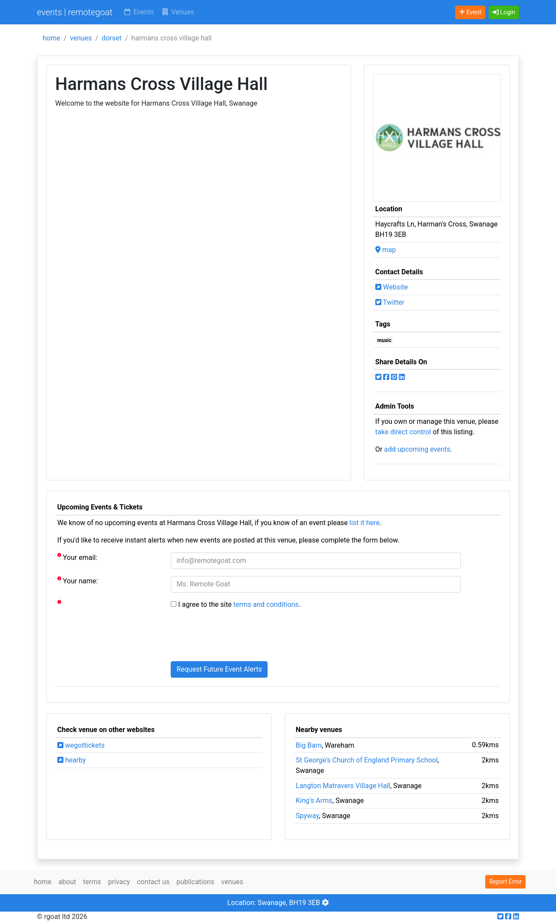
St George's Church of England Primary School (367, 760)
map (385, 250)
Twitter (389, 302)
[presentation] (237, 637)
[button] (504, 12)
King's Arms (314, 800)
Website (391, 287)
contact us (153, 882)
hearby (71, 760)
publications (195, 882)
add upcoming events (417, 449)
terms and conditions (266, 604)
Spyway (307, 816)
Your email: (77, 557)
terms (92, 882)
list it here (365, 523)
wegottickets (81, 745)
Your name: (77, 580)
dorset (112, 38)
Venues (177, 12)
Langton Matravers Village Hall (343, 786)
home (51, 38)
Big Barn (309, 745)
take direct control (403, 432)
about (67, 882)
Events (138, 12)
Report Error (505, 881)
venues (81, 38)
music (384, 340)
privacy (119, 882)
